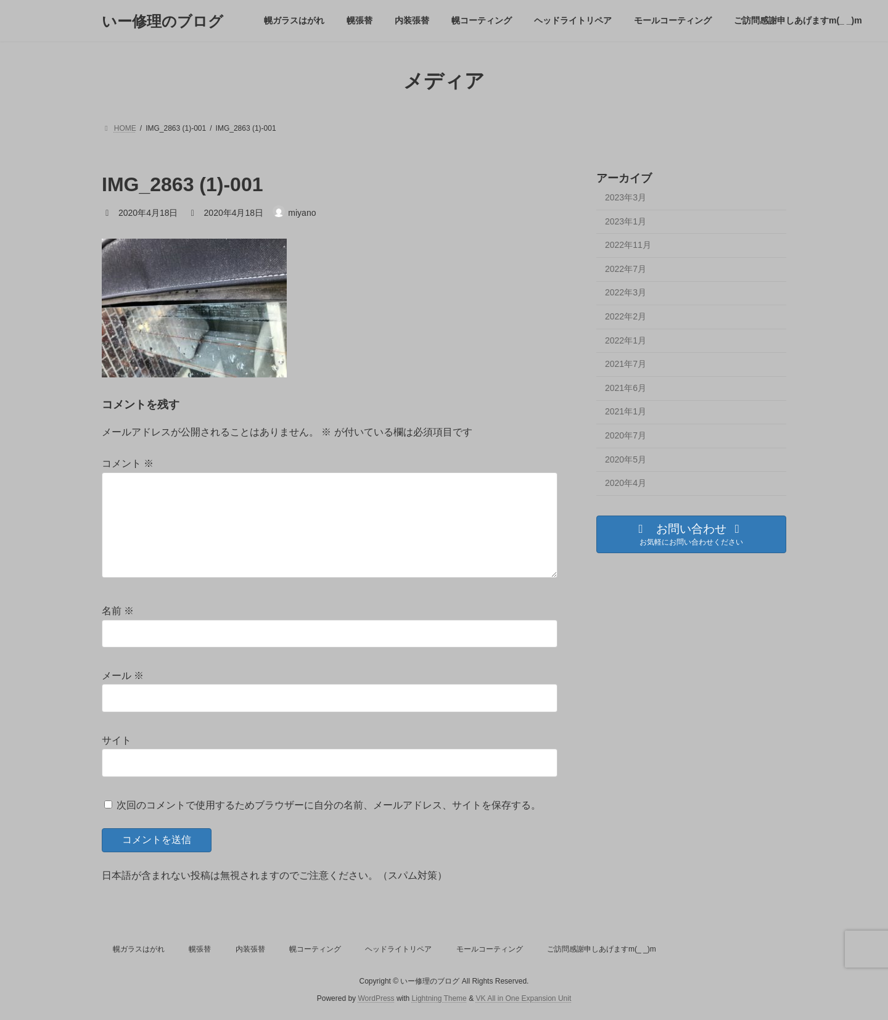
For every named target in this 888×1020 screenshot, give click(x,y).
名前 (118, 611)
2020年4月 (625, 483)
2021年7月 (625, 364)
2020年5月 (625, 459)
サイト (116, 740)
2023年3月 (625, 197)
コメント (128, 463)
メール (123, 675)
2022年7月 (625, 269)
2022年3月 (625, 293)
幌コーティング (315, 949)
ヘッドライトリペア (398, 949)
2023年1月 (625, 221)
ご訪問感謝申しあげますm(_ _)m (601, 949)
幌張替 (200, 949)
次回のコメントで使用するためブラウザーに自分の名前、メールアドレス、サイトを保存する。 (329, 804)
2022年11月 (628, 245)
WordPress (376, 998)
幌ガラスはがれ (139, 949)
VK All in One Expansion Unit (523, 998)
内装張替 (250, 949)
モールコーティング (489, 949)
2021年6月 (625, 388)
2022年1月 (625, 340)
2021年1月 (625, 412)
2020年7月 (625, 435)
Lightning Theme (439, 998)
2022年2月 (625, 316)
